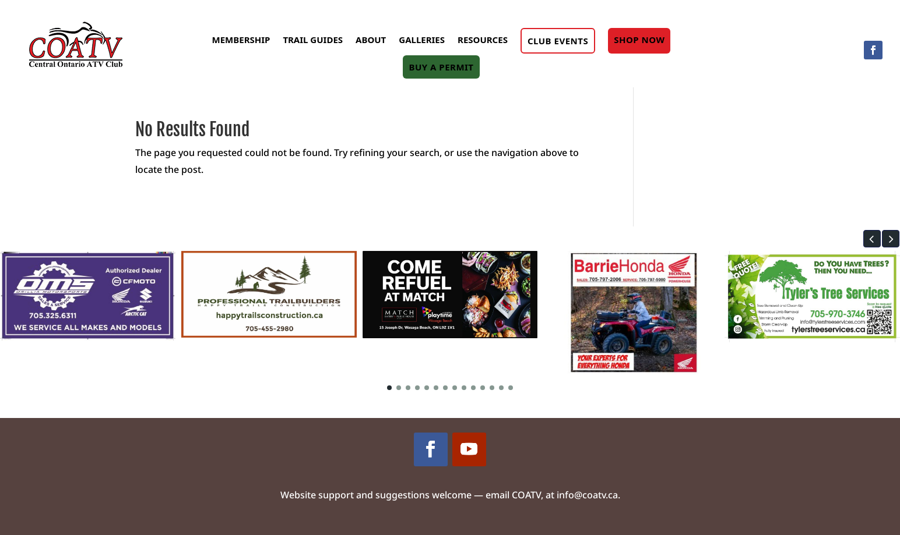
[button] (872, 238)
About (371, 39)
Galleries (422, 39)
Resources (483, 39)
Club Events (558, 41)
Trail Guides (313, 39)
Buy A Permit (441, 67)
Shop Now (639, 39)
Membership (241, 39)
